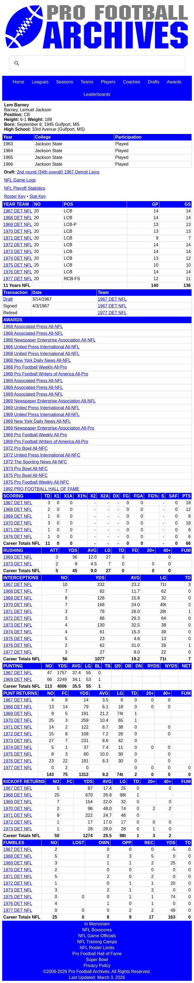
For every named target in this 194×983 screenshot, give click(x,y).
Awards (174, 82)
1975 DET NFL (17, 265)
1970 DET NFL (17, 231)
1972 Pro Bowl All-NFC (25, 448)
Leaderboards (97, 94)
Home (18, 82)
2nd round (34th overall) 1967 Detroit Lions (58, 172)
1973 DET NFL (17, 251)
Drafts (154, 82)
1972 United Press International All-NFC (41, 455)
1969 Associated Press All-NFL (33, 380)
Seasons (64, 82)
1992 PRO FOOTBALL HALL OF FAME (41, 489)
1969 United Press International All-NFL (41, 407)
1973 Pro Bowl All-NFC (25, 468)
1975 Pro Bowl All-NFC (25, 475)
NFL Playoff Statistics (24, 188)
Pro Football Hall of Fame (97, 953)
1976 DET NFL (17, 272)
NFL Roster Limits (97, 947)
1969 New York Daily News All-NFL (37, 421)
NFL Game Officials (97, 935)
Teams (87, 82)
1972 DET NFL (17, 245)
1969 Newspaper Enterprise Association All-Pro (48, 428)
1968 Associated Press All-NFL (33, 326)
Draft (8, 299)
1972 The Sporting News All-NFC (35, 462)
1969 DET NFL (17, 224)
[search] (96, 63)
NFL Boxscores (97, 930)
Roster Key (15, 196)
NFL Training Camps (97, 941)
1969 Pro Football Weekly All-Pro (35, 434)
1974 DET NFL (17, 258)
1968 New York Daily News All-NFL (37, 360)
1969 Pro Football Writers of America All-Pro (45, 441)
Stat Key (38, 196)
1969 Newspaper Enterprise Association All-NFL (49, 401)
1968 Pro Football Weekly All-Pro (35, 367)
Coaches (131, 82)
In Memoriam (97, 924)
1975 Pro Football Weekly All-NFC (36, 482)
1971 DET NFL (17, 238)
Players (108, 82)
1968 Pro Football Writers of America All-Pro (45, 374)
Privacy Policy (97, 965)
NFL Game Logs (20, 180)
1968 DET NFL (17, 217)
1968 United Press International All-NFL (41, 347)
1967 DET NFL (17, 211)
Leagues (40, 82)
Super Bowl (97, 959)
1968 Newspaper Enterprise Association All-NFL (49, 340)
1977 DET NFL (17, 278)
